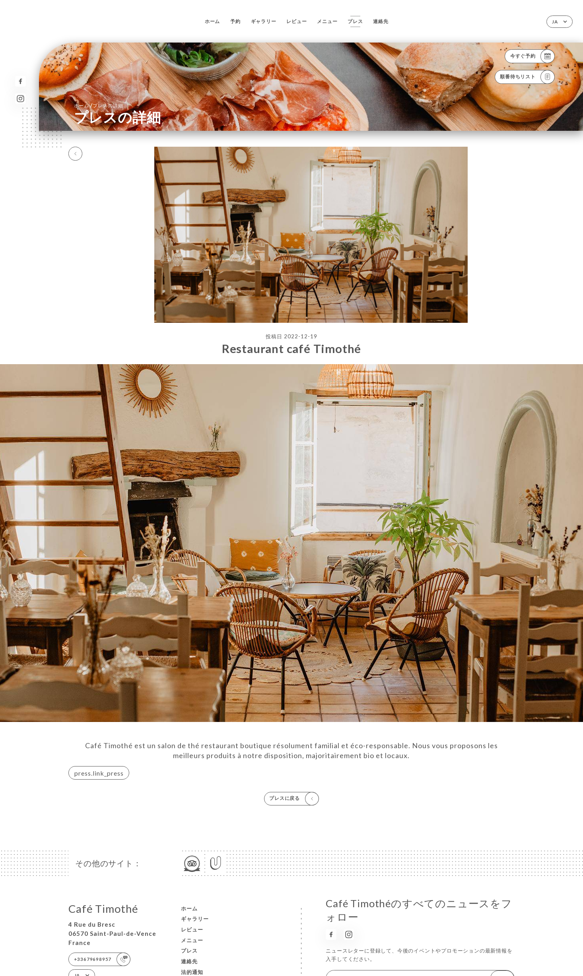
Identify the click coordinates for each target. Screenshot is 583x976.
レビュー (296, 21)
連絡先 (380, 21)
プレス (355, 21)
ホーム (212, 21)
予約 (235, 21)
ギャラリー (263, 21)
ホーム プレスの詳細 (98, 105)
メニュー (327, 21)
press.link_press (99, 773)
